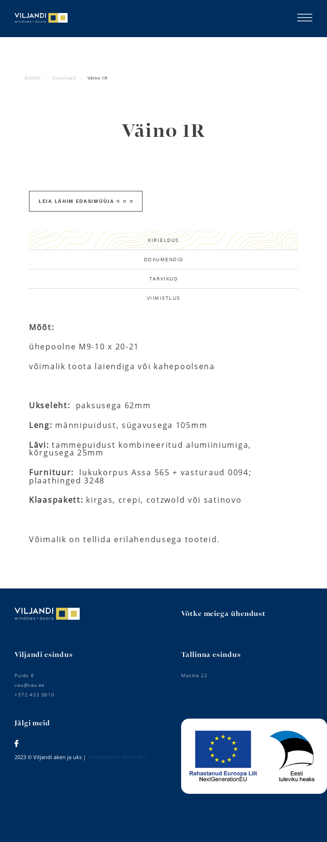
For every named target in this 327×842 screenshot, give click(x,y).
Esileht (33, 78)
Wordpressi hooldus (117, 758)
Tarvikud (163, 278)
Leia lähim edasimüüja (85, 201)
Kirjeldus (163, 240)
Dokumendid (164, 259)
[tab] (163, 240)
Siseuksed (64, 78)
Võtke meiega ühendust (223, 614)
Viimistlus (164, 297)
